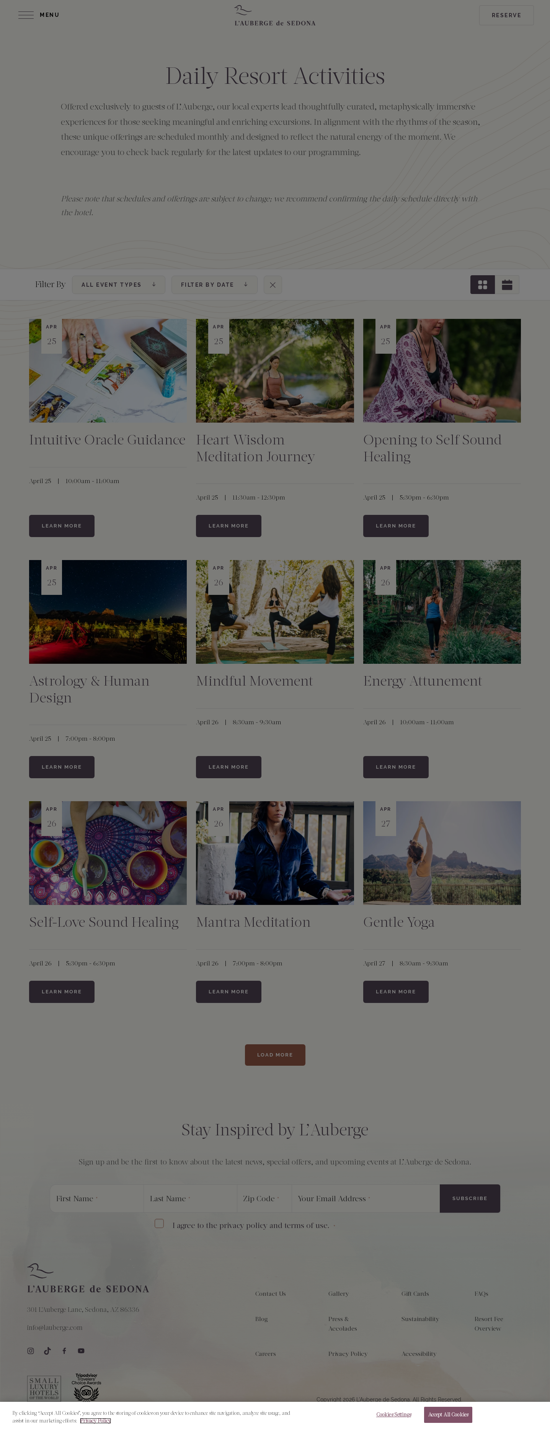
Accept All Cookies (448, 1418)
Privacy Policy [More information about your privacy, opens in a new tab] (95, 1424)
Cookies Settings (393, 1418)
